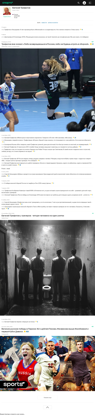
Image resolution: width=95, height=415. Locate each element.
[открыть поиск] (78, 2)
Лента (38, 22)
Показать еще (47, 397)
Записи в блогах (53, 22)
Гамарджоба (5, 334)
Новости (44, 22)
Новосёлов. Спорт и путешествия (10, 46)
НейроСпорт (5, 218)
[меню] (90, 2)
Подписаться (7, 16)
